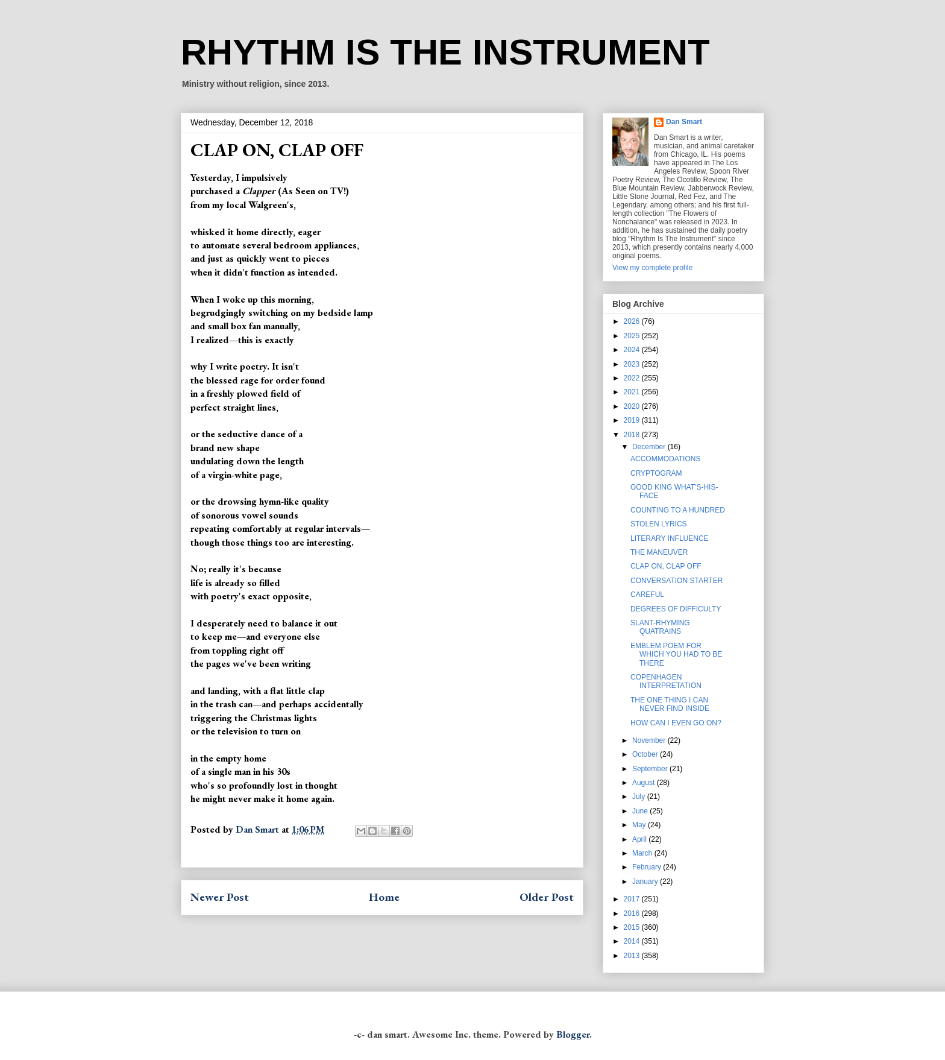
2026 (633, 321)
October (646, 754)
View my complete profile (652, 267)
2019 (633, 420)
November (650, 740)
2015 (633, 927)
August (644, 782)
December (650, 447)
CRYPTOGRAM (656, 473)
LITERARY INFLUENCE (669, 538)
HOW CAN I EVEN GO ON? (675, 723)
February (647, 867)
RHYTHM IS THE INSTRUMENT (445, 52)
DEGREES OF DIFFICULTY (675, 609)
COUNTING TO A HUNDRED (677, 510)
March (643, 853)
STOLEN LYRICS (658, 524)
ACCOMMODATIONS (665, 459)
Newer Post (219, 896)
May (640, 825)
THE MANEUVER (659, 552)
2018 (633, 435)
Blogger (572, 1034)
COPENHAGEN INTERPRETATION (666, 681)
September (651, 769)
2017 (633, 899)
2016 (633, 913)
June (641, 811)
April (640, 839)
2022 (633, 378)
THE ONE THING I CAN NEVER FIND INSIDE (669, 704)
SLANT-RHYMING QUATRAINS (660, 627)
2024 (633, 349)
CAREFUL (647, 594)
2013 (633, 955)
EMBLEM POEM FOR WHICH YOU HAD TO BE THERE (676, 654)
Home (384, 896)
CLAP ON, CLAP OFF (666, 566)
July (639, 796)
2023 (633, 364)
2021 (633, 392)
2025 (633, 336)
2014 (633, 941)
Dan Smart (684, 122)
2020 (633, 406)
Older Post (547, 896)
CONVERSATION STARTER (676, 580)
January (646, 881)
